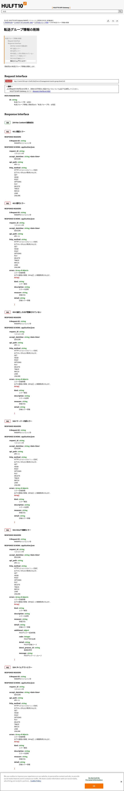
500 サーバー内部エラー (18, 56)
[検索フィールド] (62, 11)
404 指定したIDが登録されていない (22, 53)
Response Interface (14, 43)
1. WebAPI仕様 (8, 22)
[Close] (121, 781)
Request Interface (14, 41)
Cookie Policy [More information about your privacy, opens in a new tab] (35, 781)
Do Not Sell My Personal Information (94, 779)
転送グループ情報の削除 (13, 38)
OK (94, 786)
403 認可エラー (15, 51)
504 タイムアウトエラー (18, 61)
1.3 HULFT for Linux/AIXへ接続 (23, 22)
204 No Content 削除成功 (18, 46)
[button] (120, 11)
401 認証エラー (15, 49)
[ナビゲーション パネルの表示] (121, 5)
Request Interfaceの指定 (42, 91)
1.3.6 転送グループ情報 (41, 22)
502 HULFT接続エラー (17, 58)
